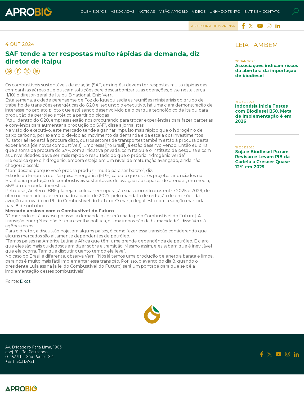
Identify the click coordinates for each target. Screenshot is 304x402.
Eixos (25, 281)
